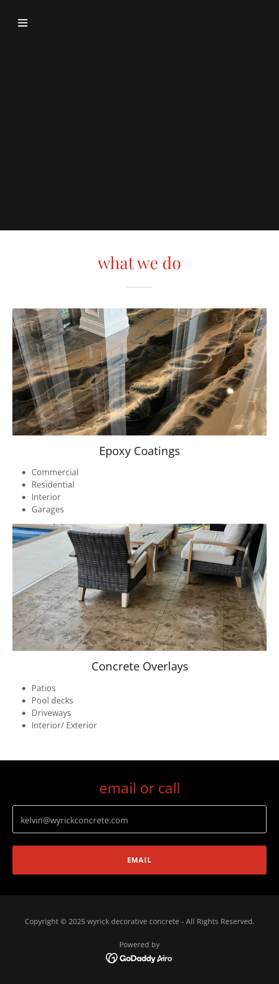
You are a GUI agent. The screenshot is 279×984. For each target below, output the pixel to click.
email (139, 860)
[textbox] (139, 819)
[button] (41, 22)
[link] (140, 957)
